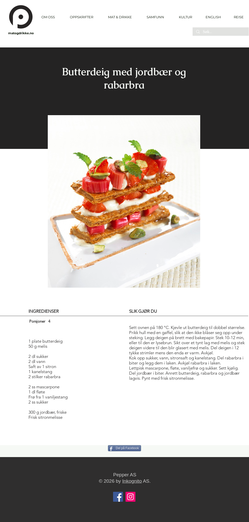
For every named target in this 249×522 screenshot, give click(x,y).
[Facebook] (118, 497)
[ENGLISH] (213, 17)
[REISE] (237, 17)
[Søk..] (220, 32)
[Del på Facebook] (124, 448)
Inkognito (132, 481)
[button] (81, 17)
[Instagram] (130, 497)
